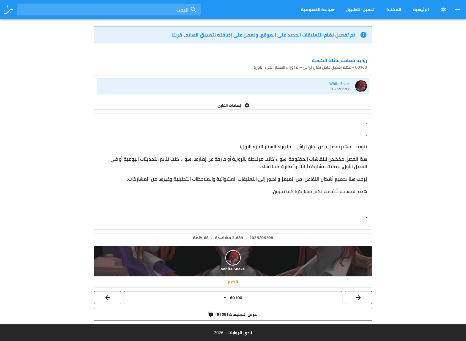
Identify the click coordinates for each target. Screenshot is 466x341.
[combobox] (109, 9)
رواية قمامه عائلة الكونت (339, 60)
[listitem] (233, 86)
